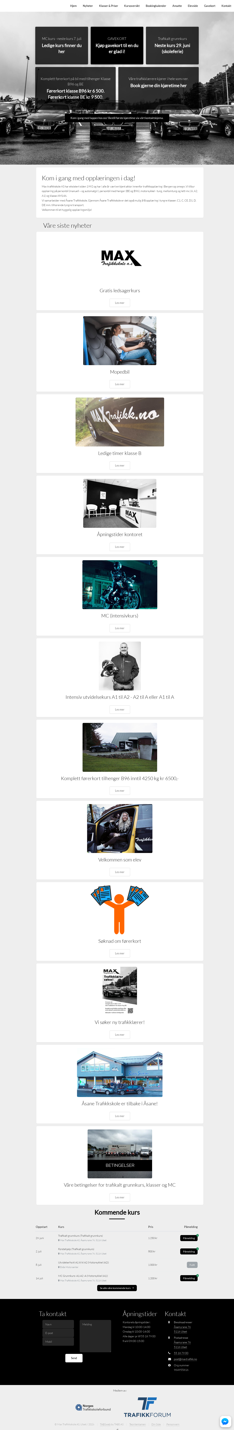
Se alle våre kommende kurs (117, 1288)
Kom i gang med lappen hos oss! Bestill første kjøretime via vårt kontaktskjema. (117, 118)
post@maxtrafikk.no (185, 1359)
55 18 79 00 (181, 1353)
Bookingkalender (156, 5)
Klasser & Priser (108, 5)
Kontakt (226, 5)
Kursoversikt (132, 5)
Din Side (156, 1424)
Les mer (119, 303)
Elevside (193, 5)
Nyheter (88, 5)
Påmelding (190, 1237)
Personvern (172, 1424)
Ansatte (177, 5)
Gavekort (209, 5)
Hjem (73, 5)
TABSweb (105, 1424)
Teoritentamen (137, 1424)
